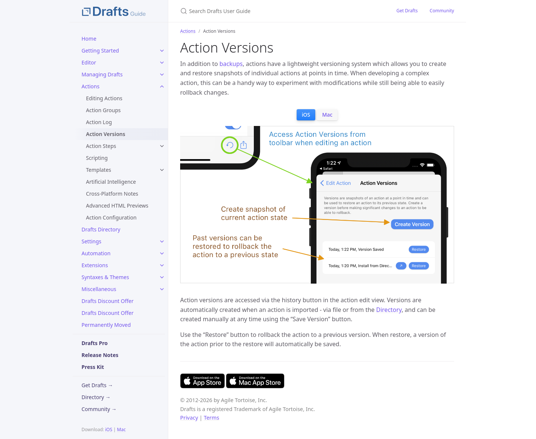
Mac (121, 429)
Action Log (99, 122)
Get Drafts (407, 10)
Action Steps (101, 145)
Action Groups (103, 110)
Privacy (189, 417)
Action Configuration (111, 217)
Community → (99, 409)
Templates (98, 169)
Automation (96, 253)
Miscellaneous (99, 289)
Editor (89, 62)
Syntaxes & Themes (105, 277)
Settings (91, 241)
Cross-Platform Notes (112, 193)
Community (442, 10)
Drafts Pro (95, 343)
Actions (90, 86)
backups (231, 64)
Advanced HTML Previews (117, 205)
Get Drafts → (97, 385)
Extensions (95, 265)
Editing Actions (104, 98)
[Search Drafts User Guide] (268, 11)
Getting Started (100, 50)
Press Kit (93, 366)
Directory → (96, 397)
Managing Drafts (102, 74)
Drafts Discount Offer (108, 300)
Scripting (97, 157)
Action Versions (105, 134)
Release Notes (100, 355)
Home (89, 38)
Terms (211, 417)
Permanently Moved (106, 324)
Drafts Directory (101, 229)
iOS (108, 429)
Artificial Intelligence (111, 181)
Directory (389, 310)
